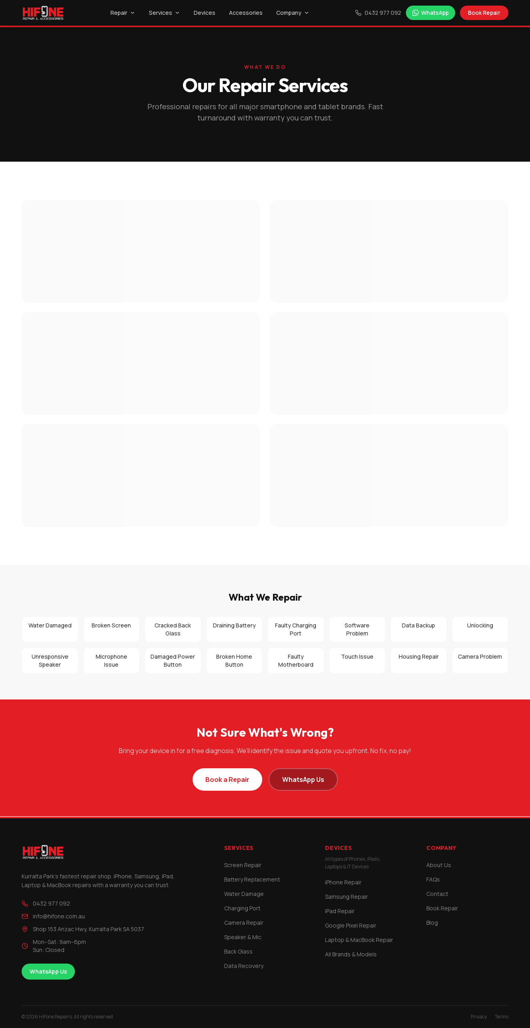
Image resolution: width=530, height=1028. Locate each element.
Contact (437, 894)
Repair (122, 12)
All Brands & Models (351, 954)
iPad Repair (340, 911)
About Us (438, 865)
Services (164, 12)
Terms (501, 1017)
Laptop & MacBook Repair (359, 940)
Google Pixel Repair (350, 925)
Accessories (246, 12)
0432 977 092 (378, 12)
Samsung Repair (346, 896)
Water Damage (244, 894)
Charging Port (242, 908)
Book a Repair (227, 779)
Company (292, 12)
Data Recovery (243, 966)
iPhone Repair (343, 882)
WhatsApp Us (303, 779)
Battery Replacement (252, 879)
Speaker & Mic (242, 937)
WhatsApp (430, 12)
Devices (204, 12)
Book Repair (484, 12)
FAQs (433, 879)
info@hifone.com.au (53, 916)
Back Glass (238, 951)
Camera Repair (243, 922)
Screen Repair (242, 865)
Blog (432, 922)
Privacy (479, 1017)
